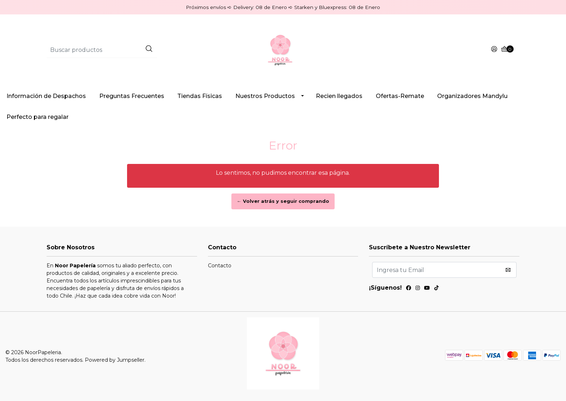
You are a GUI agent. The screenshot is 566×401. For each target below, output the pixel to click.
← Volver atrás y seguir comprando (283, 201)
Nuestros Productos (265, 96)
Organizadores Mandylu (472, 96)
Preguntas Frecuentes (131, 96)
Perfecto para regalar (37, 116)
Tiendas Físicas (199, 96)
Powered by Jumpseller (114, 360)
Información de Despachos (46, 96)
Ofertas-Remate (400, 96)
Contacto (219, 265)
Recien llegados (339, 96)
